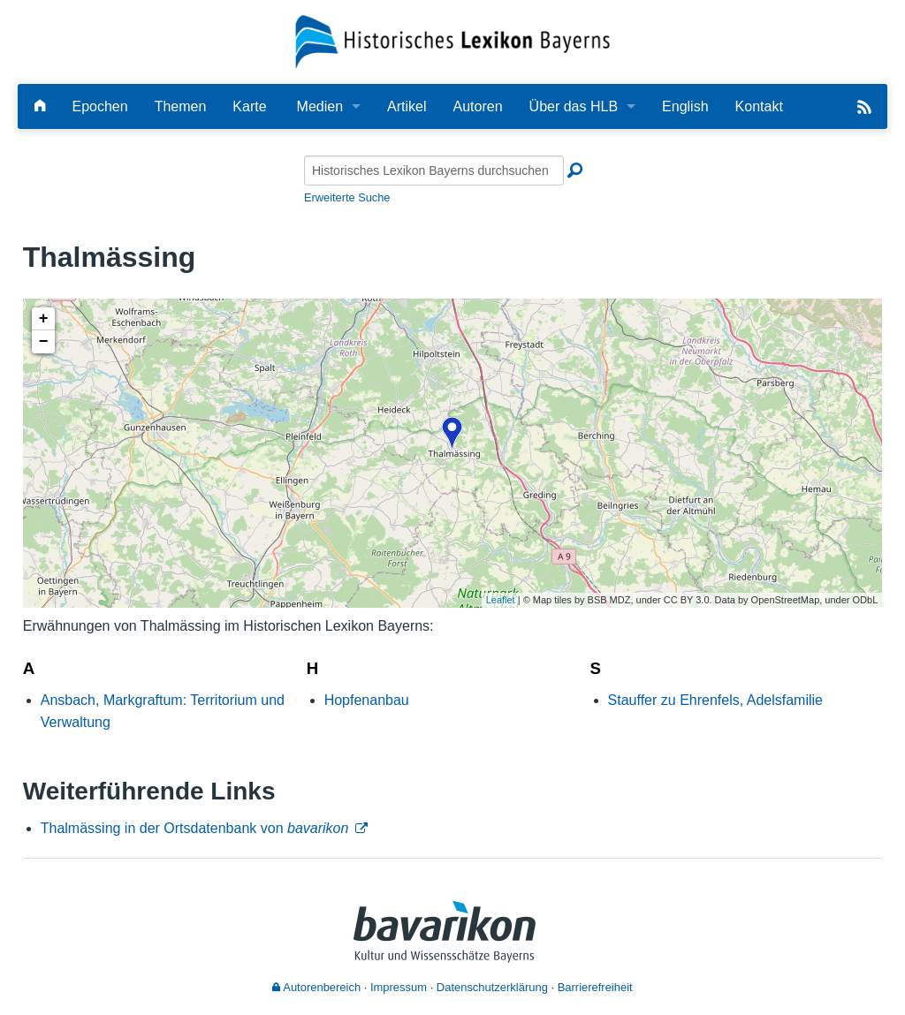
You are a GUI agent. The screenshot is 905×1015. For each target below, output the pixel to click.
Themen (181, 106)
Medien (320, 106)
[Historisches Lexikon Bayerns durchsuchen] (434, 170)
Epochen (99, 106)
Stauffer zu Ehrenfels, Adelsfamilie (715, 700)
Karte (249, 106)
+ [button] (44, 318)
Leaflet (500, 600)
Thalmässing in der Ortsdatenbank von (195, 828)
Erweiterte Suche (347, 197)
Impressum (398, 987)
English (685, 106)
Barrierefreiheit (595, 987)
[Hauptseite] (39, 106)
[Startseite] (453, 41)
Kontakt (759, 106)
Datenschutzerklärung (492, 987)
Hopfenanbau (366, 700)
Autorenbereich (316, 987)
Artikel (406, 106)
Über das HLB (574, 106)
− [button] (44, 341)
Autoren (478, 106)
